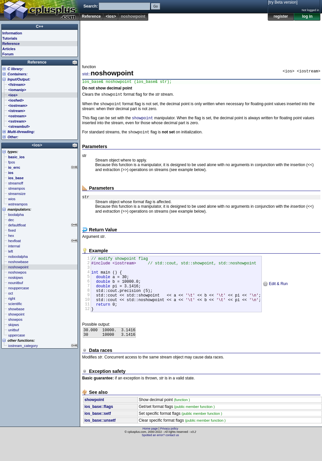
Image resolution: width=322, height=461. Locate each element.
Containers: (17, 74)
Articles (8, 49)
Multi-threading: (21, 132)
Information (12, 33)
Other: (13, 137)
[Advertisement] (102, 40)
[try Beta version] (282, 2)
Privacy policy (169, 449)
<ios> (111, 16)
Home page (150, 449)
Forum (7, 54)
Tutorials (9, 38)
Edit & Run (275, 297)
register (281, 16)
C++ (40, 26)
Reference (91, 16)
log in (307, 16)
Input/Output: (19, 79)
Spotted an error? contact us (160, 456)
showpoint (142, 121)
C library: (15, 69)
